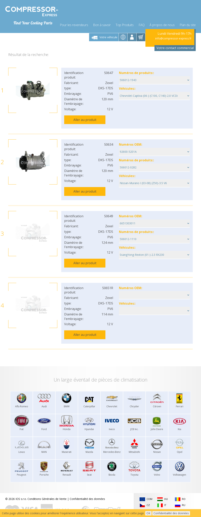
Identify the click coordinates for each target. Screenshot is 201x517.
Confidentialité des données (87, 490)
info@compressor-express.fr (173, 36)
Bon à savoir (102, 22)
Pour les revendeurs (74, 22)
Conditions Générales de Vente (47, 490)
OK (148, 513)
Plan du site (188, 22)
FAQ (142, 22)
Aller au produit (84, 117)
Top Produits (125, 22)
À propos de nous (162, 22)
